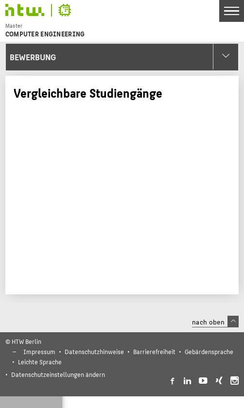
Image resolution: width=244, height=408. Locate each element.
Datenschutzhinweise (94, 351)
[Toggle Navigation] (231, 11)
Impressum (39, 351)
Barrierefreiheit (154, 351)
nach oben (215, 321)
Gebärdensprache (209, 351)
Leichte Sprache (40, 362)
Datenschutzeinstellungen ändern (58, 374)
